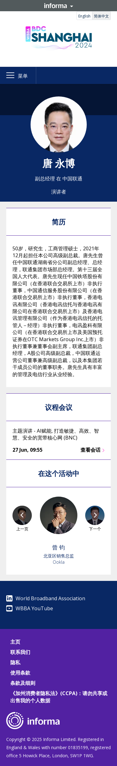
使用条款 (20, 672)
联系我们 (20, 652)
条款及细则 (22, 683)
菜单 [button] (23, 75)
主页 (15, 641)
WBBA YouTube (29, 608)
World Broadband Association (45, 598)
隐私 (15, 662)
